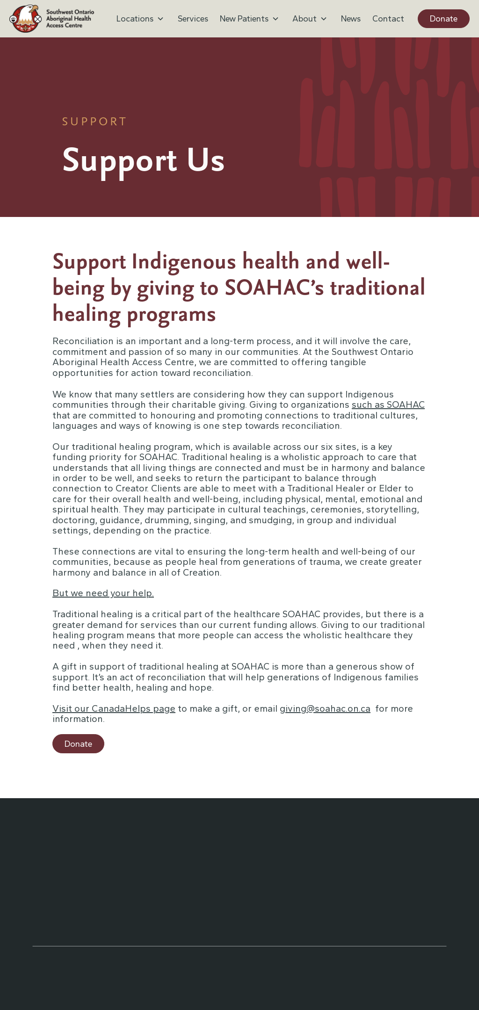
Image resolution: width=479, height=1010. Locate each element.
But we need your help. (103, 593)
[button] (141, 18)
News (351, 19)
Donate (443, 19)
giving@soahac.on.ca (325, 708)
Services (193, 19)
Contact (388, 19)
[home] (51, 18)
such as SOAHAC (388, 404)
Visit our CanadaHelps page (113, 708)
